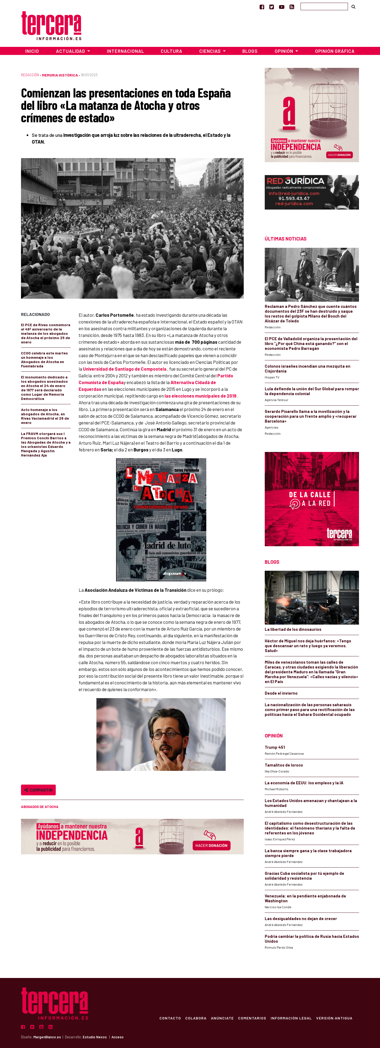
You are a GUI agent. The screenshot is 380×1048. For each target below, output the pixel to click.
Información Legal (291, 1018)
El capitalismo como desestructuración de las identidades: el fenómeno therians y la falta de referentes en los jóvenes (310, 828)
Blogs (250, 51)
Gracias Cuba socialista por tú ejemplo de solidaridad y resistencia (304, 875)
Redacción (30, 75)
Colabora (196, 1018)
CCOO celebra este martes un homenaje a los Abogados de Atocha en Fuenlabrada (44, 359)
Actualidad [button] (71, 51)
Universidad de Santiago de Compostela (124, 368)
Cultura (171, 51)
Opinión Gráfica (335, 51)
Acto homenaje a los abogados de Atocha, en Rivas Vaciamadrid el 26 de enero (45, 416)
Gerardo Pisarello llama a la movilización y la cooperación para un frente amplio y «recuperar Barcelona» (311, 416)
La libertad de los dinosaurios (293, 629)
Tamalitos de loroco (284, 765)
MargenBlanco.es (47, 1037)
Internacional (125, 51)
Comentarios (252, 1018)
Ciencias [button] (210, 51)
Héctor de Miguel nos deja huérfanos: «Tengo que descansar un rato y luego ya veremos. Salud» (308, 645)
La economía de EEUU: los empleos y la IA (304, 782)
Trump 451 (275, 747)
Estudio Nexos (95, 1037)
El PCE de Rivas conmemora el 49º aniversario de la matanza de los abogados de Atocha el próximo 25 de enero (45, 333)
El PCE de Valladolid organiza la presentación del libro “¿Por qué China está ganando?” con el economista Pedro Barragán (311, 343)
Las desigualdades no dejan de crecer (301, 918)
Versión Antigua (334, 1018)
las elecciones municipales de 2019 (200, 395)
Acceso (117, 1037)
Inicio (32, 51)
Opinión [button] (284, 51)
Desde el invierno (281, 693)
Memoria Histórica (60, 75)
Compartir (38, 789)
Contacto (170, 1018)
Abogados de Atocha (39, 807)
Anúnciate (222, 1018)
